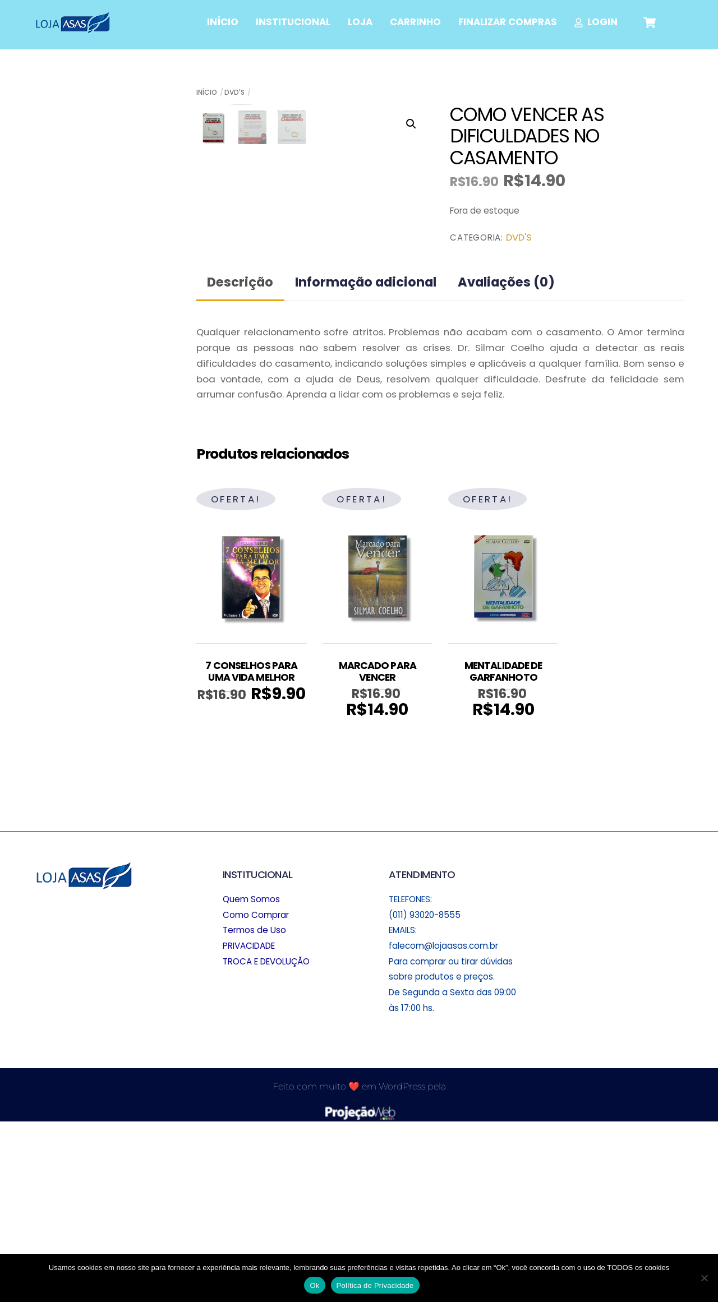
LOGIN (596, 22)
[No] (704, 1277)
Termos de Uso (254, 1109)
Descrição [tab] (240, 461)
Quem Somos (251, 1078)
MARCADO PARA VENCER (377, 850)
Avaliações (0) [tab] (506, 461)
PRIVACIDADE (249, 1125)
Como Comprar (256, 1094)
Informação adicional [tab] (365, 461)
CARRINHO (415, 22)
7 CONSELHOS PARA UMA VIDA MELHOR (251, 850)
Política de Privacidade (375, 1285)
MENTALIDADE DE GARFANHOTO (503, 850)
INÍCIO (222, 22)
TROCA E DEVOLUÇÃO (266, 1140)
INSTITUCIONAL (293, 22)
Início (206, 92)
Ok (314, 1285)
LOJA (360, 22)
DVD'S (234, 92)
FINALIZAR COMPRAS (507, 22)
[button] (411, 124)
